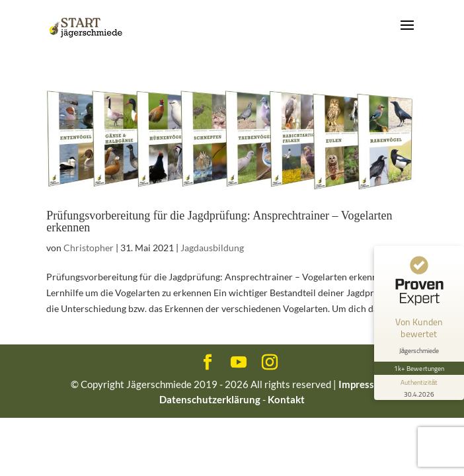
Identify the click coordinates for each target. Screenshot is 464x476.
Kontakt (286, 399)
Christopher (88, 247)
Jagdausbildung (212, 247)
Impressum (363, 384)
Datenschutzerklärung (209, 399)
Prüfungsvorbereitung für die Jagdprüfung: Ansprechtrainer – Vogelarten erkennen (219, 221)
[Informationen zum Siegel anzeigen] (419, 387)
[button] (24, 452)
